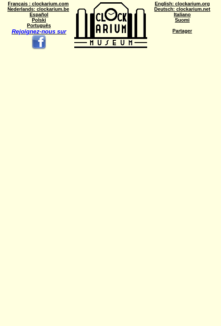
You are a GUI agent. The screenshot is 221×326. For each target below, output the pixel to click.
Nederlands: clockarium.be (38, 9)
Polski (39, 20)
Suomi (182, 20)
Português (39, 25)
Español (38, 14)
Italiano (182, 14)
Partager (182, 31)
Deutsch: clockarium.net (182, 9)
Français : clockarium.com (38, 3)
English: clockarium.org (182, 3)
